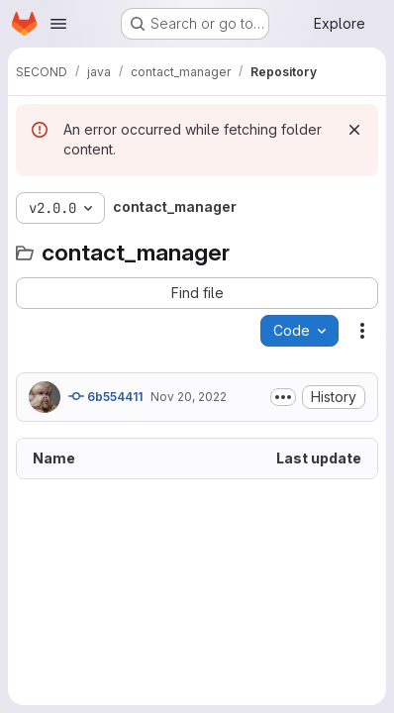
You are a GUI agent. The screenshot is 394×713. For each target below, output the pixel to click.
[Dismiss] (354, 130)
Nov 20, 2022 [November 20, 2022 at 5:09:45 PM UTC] (188, 396)
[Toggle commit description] (283, 397)
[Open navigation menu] (58, 24)
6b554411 (105, 396)
